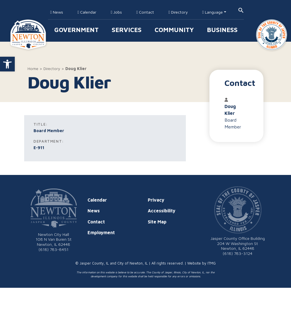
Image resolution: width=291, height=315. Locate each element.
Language (212, 12)
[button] (7, 64)
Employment (101, 232)
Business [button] (222, 29)
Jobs (116, 12)
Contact (145, 12)
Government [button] (76, 29)
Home (33, 68)
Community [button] (174, 29)
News (56, 12)
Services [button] (127, 29)
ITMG (211, 263)
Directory (178, 12)
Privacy (156, 199)
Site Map (157, 221)
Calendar (87, 12)
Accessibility (161, 210)
